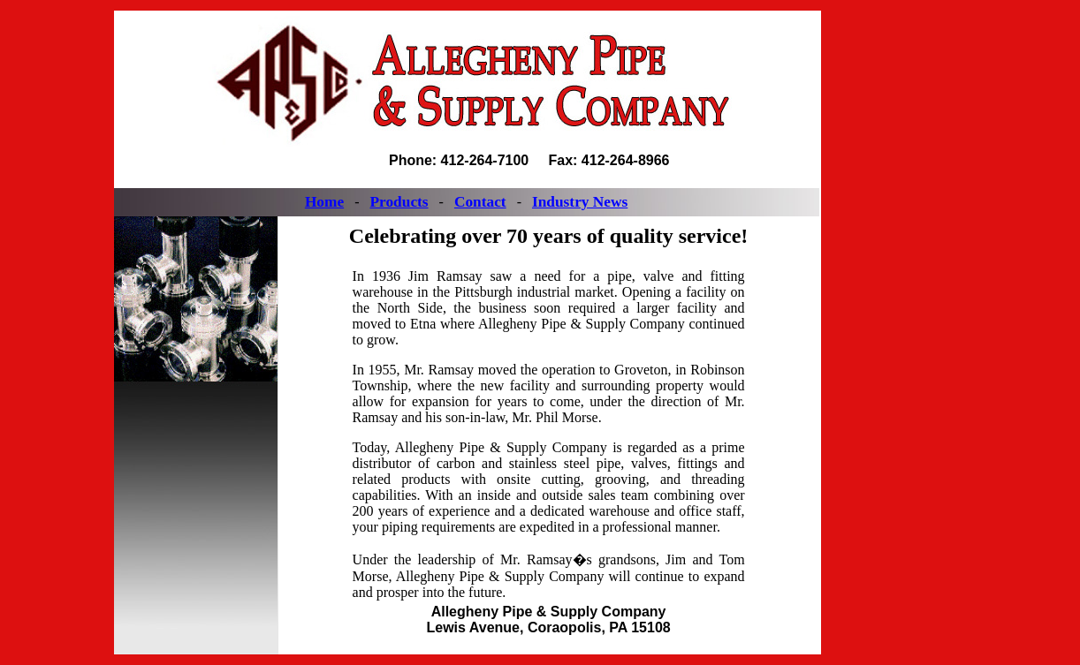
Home (324, 201)
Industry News (579, 201)
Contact (480, 201)
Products (398, 201)
